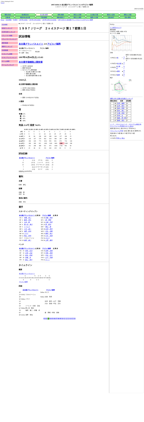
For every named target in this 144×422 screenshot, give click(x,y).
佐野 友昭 (49, 251)
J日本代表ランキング (8, 32)
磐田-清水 (8, 14)
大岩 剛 (27, 222)
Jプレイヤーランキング (9, 39)
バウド (26, 233)
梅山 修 (48, 226)
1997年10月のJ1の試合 (49, 20)
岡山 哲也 (27, 236)
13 (68, 318)
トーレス (27, 226)
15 (72, 318)
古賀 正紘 (28, 253)
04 (50, 318)
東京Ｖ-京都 (77, 14)
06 (54, 318)
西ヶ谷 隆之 (28, 224)
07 (56, 318)
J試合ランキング (7, 28)
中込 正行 (49, 255)
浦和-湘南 (61, 14)
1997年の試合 (23, 20)
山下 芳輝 (49, 257)
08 (58, 318)
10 (62, 318)
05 (52, 318)
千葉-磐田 (44, 17)
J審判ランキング (7, 46)
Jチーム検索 (5, 61)
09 (60, 318)
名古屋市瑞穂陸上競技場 (31, 62)
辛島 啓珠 (49, 253)
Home (2, 3)
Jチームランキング (8, 65)
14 (70, 318)
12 (66, 318)
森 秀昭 (48, 220)
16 (74, 318)
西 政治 (48, 224)
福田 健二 (27, 240)
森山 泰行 (28, 260)
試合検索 (9, 20)
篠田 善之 (49, 233)
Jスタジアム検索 (7, 54)
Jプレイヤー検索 (7, 35)
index (126, 208)
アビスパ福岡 (54, 44)
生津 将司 (49, 229)
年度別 (15, 20)
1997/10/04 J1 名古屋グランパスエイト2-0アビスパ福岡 (75, 20)
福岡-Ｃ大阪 (94, 17)
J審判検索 (5, 43)
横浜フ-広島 (111, 14)
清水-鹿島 (128, 17)
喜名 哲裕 (28, 255)
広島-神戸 (111, 17)
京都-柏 (7, 17)
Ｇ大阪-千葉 (94, 14)
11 (64, 318)
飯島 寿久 (27, 220)
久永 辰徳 (49, 236)
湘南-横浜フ (60, 17)
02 (46, 318)
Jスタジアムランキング (9, 57)
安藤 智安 (49, 217)
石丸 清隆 (49, 231)
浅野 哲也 (27, 231)
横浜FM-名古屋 (25, 17)
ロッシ (47, 260)
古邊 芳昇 (49, 222)
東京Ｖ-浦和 (77, 17)
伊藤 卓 (28, 257)
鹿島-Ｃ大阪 (127, 14)
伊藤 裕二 (27, 217)
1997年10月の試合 (35, 20)
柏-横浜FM (25, 14)
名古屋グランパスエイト (31, 44)
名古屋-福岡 (44, 14)
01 (44, 318)
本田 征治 (28, 251)
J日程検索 (5, 50)
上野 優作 (49, 240)
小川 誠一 (27, 229)
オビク (47, 238)
